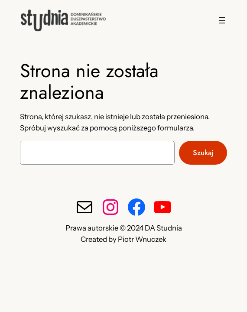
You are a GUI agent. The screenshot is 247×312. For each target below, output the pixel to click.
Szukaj (203, 152)
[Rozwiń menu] (222, 20)
